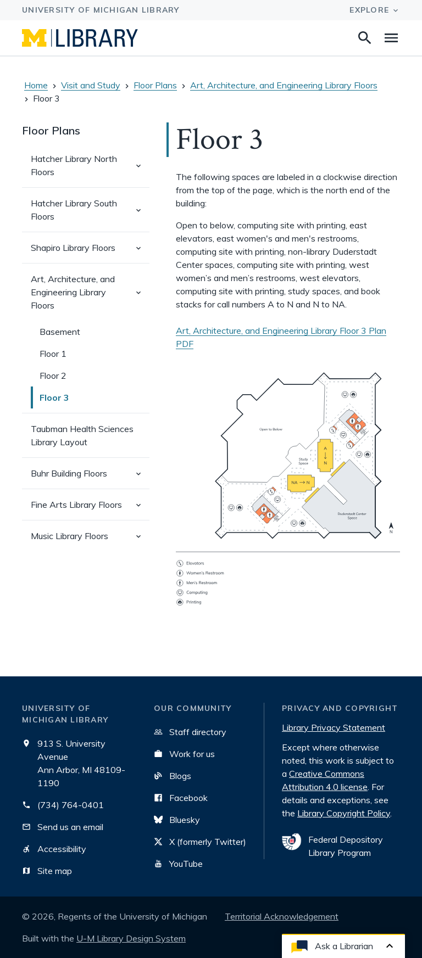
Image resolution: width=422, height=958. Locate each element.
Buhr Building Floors (90, 478)
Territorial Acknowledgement (281, 916)
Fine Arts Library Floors (90, 509)
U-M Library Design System (131, 938)
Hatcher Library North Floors (90, 170)
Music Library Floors (90, 540)
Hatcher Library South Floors (90, 215)
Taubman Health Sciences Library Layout (82, 435)
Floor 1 (53, 353)
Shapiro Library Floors (90, 252)
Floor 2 (53, 375)
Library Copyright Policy (343, 813)
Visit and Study (90, 85)
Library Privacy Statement (333, 727)
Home (36, 85)
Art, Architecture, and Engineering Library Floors (283, 85)
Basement (60, 331)
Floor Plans (155, 85)
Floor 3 (54, 397)
